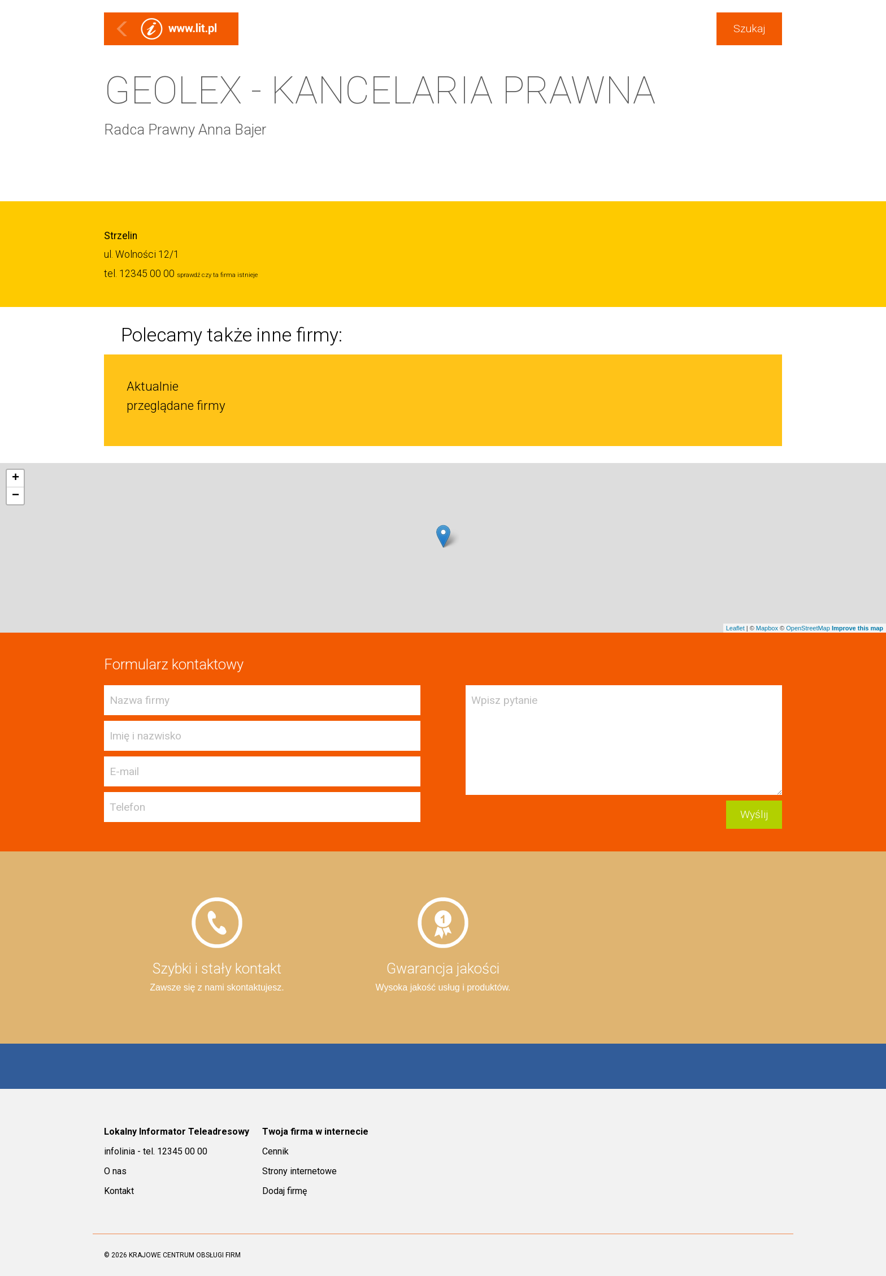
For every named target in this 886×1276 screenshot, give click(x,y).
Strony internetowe (299, 1171)
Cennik (275, 1151)
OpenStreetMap (808, 628)
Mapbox (767, 628)
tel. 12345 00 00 (139, 273)
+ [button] (15, 478)
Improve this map (857, 628)
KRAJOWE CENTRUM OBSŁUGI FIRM (185, 1255)
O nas (115, 1171)
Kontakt (119, 1191)
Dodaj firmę (284, 1191)
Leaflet (735, 628)
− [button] (15, 495)
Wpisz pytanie (624, 740)
